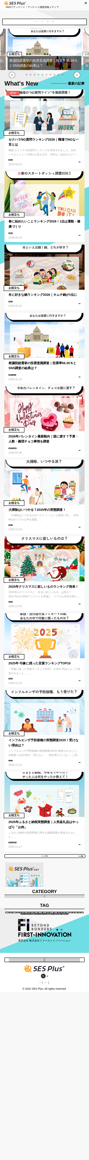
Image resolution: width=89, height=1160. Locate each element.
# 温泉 (62, 1033)
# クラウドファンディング (49, 1040)
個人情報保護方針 (52, 1150)
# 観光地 (70, 1004)
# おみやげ (68, 1019)
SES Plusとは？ (21, 23)
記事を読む (73, 169)
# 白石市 (21, 990)
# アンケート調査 (21, 163)
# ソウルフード (52, 1011)
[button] (26, 77)
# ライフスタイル (65, 975)
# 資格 (33, 983)
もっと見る (59, 901)
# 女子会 (24, 1026)
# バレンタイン (47, 467)
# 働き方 (19, 983)
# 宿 (36, 1026)
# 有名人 (33, 1011)
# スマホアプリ (51, 1004)
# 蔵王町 (65, 1026)
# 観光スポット (40, 990)
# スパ (75, 1033)
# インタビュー (64, 990)
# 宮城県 (44, 975)
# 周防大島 (48, 983)
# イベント (35, 1019)
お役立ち (41, 23)
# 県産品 (18, 1011)
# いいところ (67, 983)
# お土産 (52, 1019)
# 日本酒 (48, 1033)
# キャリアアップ (51, 997)
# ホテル (49, 1026)
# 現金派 (71, 997)
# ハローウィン (21, 1048)
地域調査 (57, 23)
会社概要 (28, 1150)
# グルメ (71, 1011)
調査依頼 (72, 23)
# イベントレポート (24, 997)
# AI (72, 1040)
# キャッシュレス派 (25, 1004)
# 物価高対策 (21, 1040)
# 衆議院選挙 (45, 390)
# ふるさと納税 (20, 881)
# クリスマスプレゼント (24, 1033)
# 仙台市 (19, 1019)
